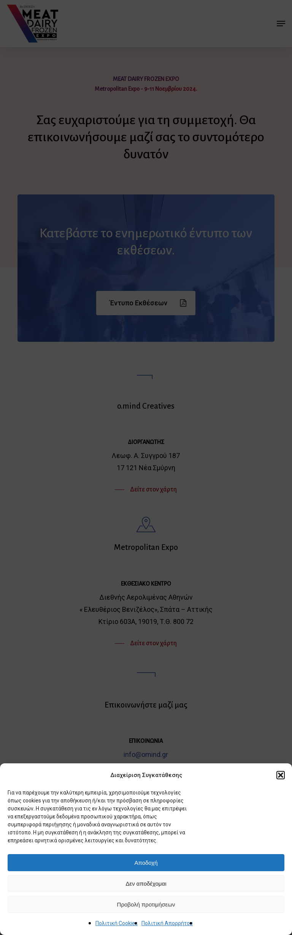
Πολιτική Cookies (116, 923)
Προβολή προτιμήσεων (146, 904)
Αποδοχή (146, 862)
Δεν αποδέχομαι (145, 883)
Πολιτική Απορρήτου (167, 923)
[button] (280, 775)
